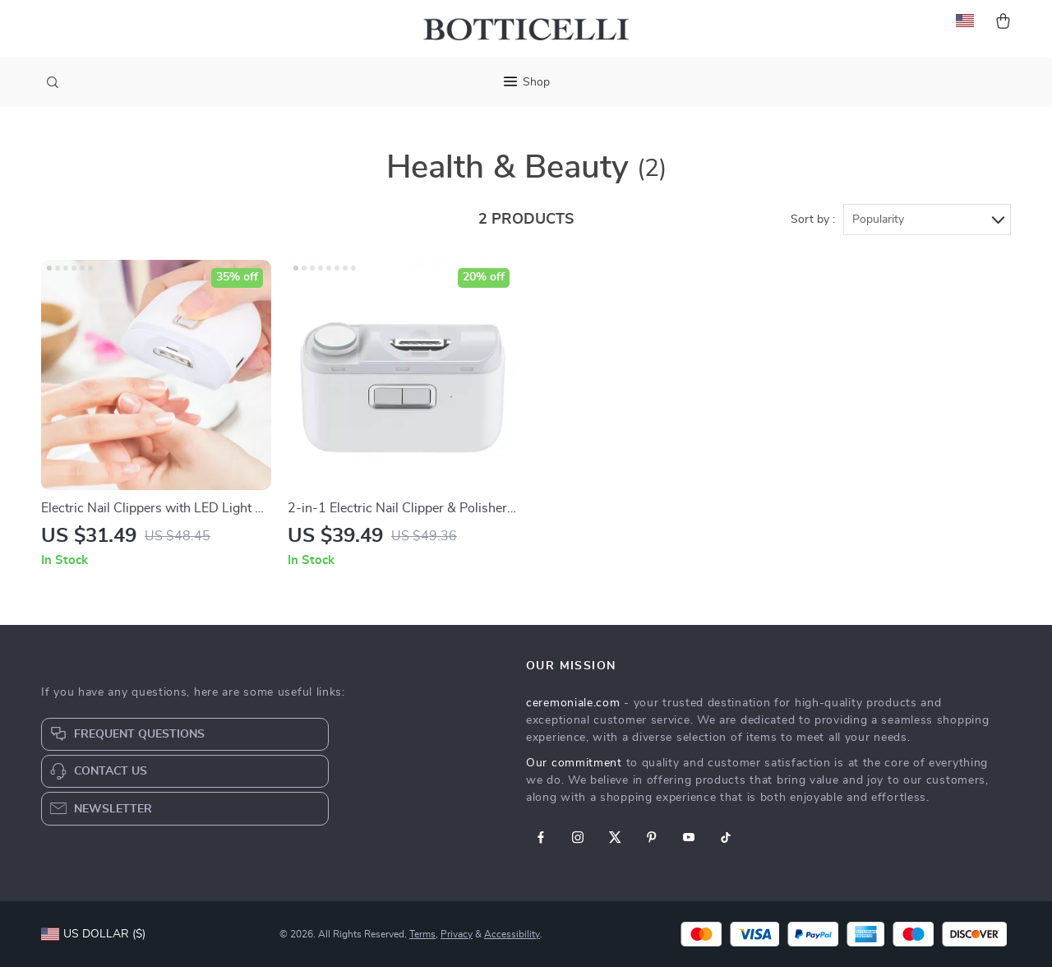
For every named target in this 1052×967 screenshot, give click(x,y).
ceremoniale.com (573, 703)
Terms (422, 934)
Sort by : (813, 219)
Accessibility (512, 934)
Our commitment (574, 763)
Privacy (457, 934)
